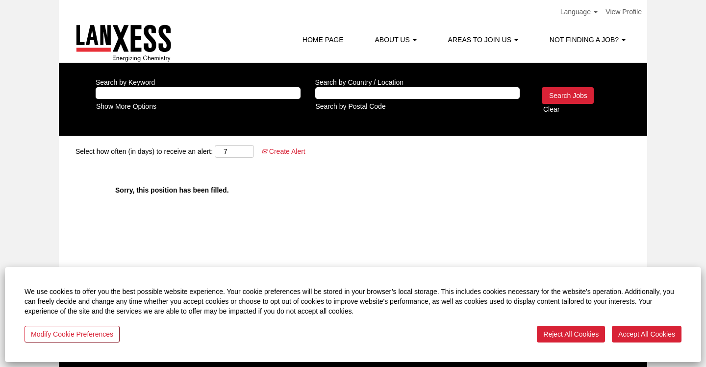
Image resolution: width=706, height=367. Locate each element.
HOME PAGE (323, 40)
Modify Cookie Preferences (72, 334)
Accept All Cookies (646, 334)
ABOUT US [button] (396, 40)
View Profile (623, 12)
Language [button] (579, 12)
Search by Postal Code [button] (351, 106)
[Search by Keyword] (198, 93)
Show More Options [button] (126, 106)
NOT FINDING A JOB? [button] (588, 40)
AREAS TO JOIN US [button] (483, 40)
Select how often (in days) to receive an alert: (144, 151)
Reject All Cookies (571, 334)
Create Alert (283, 151)
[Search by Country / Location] (417, 93)
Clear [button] (551, 109)
